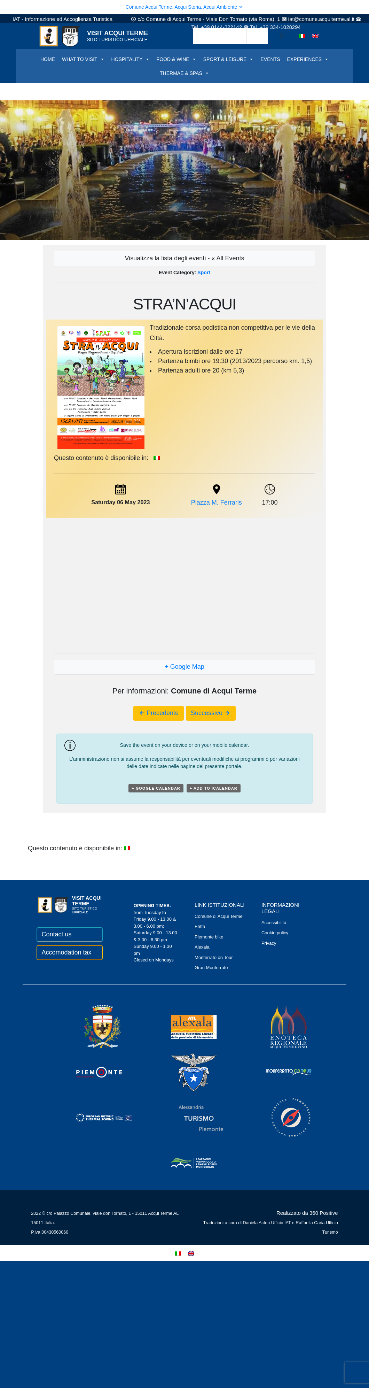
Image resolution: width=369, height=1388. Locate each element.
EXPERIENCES (308, 59)
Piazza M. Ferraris (216, 502)
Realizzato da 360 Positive (307, 1213)
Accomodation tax (66, 952)
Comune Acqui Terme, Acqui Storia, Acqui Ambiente (184, 7)
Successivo (210, 713)
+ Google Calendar (156, 788)
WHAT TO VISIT (83, 59)
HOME (47, 59)
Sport (203, 272)
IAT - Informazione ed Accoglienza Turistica (62, 19)
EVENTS (270, 59)
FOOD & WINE (176, 59)
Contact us (56, 934)
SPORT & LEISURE (228, 59)
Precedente (159, 713)
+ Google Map (184, 666)
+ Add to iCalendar (213, 788)
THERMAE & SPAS (184, 73)
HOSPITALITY (130, 59)
